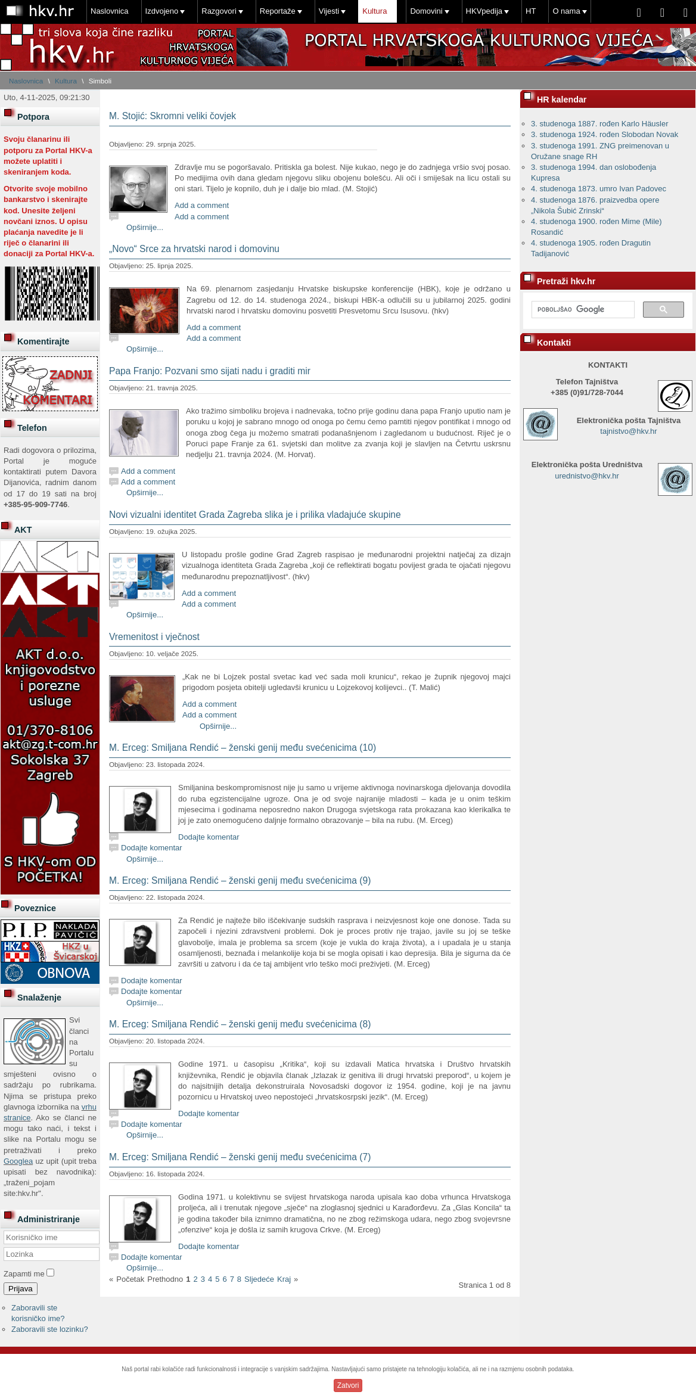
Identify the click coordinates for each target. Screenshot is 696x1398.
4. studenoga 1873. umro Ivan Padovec (598, 188)
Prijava (20, 1288)
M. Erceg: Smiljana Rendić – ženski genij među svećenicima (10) (242, 748)
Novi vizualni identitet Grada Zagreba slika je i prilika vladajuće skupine (255, 515)
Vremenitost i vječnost (154, 637)
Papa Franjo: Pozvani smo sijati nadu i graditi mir (209, 371)
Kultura (374, 11)
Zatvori (348, 1385)
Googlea (18, 1161)
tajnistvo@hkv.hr (628, 431)
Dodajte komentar (209, 836)
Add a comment (202, 205)
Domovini (426, 11)
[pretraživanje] (581, 310)
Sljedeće (259, 1279)
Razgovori (219, 11)
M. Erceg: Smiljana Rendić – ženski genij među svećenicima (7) (240, 1157)
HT (531, 11)
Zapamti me (24, 1273)
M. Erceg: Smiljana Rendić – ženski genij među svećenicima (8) (240, 1024)
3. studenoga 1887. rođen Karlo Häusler (600, 123)
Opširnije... (144, 227)
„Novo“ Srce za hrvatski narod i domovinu (194, 249)
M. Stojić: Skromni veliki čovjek (172, 116)
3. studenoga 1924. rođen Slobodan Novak (604, 134)
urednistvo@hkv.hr (587, 475)
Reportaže (278, 11)
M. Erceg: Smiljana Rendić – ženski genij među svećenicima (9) (240, 880)
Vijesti (329, 11)
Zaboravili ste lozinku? (49, 1329)
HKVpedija (484, 11)
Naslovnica (110, 11)
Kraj (284, 1279)
